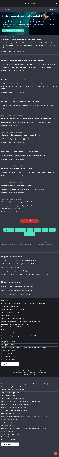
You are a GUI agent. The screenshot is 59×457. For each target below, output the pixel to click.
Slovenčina (8, 364)
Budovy (52, 230)
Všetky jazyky (5, 300)
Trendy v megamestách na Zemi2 (11, 353)
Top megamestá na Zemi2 (9, 339)
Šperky (30, 230)
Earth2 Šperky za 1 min (8, 315)
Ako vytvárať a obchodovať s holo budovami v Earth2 (19, 152)
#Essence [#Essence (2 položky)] (13, 247)
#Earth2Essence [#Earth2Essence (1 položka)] (43, 244)
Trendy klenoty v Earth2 (8, 351)
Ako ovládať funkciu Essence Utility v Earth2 (16, 185)
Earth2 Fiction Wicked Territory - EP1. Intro (16, 80)
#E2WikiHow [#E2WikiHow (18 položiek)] (25, 244)
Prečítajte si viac (6, 51)
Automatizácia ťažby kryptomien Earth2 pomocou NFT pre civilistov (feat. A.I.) (24, 303)
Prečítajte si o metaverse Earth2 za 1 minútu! (14, 330)
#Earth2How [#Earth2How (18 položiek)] (52, 244)
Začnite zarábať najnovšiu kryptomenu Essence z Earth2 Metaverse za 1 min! (24, 336)
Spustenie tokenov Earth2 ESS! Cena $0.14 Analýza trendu (21, 39)
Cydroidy (37, 230)
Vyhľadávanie (5, 9)
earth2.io (36, 372)
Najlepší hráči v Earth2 (8, 342)
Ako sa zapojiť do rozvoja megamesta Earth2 (16, 202)
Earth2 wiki (29, 3)
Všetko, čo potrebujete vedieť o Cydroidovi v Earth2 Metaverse (22, 61)
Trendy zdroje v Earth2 (8, 359)
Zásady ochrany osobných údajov (11, 333)
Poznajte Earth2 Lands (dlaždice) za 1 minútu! (15, 327)
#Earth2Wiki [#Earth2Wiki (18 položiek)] (5, 247)
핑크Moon (4, 286)
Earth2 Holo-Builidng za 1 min (10, 312)
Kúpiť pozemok (8, 230)
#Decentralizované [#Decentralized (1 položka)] (34, 242)
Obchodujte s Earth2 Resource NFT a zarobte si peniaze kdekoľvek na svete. (24, 348)
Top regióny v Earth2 (7, 345)
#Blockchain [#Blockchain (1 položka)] (5, 242)
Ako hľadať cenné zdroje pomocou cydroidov (16, 168)
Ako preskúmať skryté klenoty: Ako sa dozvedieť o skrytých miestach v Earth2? (28, 118)
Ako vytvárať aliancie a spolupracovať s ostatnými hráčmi (21, 135)
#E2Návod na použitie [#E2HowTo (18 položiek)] (7, 244)
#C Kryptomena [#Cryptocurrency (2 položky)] (14, 242)
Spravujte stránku (29, 234)
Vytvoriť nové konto (13, 30)
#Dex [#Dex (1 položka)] (43, 242)
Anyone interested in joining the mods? (21, 286)
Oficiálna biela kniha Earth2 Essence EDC (13, 309)
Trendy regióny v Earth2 (8, 356)
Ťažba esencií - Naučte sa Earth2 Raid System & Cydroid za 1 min (20, 321)
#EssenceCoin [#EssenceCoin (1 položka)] (21, 247)
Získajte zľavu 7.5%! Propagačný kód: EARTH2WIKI (16, 324)
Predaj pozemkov (20, 230)
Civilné (45, 230)
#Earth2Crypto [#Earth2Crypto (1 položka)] (34, 244)
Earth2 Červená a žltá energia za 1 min (12, 318)
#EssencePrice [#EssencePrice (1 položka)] (30, 247)
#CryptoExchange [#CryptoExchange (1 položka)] (24, 242)
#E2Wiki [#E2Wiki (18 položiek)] (17, 244)
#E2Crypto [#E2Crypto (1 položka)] (49, 242)
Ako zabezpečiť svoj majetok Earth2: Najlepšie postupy (20, 101)
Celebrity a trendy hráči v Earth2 (11, 306)
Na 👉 (29, 221)
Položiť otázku (53, 9)
